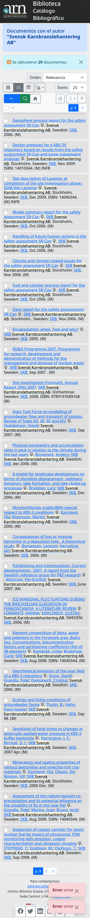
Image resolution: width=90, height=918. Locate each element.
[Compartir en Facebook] (20, 911)
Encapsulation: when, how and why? (45, 329)
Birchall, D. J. (15, 743)
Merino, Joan (42, 809)
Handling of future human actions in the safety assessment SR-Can (45, 239)
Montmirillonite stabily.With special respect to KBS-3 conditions (40, 510)
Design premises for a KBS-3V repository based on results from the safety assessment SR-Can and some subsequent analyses (43, 151)
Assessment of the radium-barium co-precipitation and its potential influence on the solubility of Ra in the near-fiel (43, 800)
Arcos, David (60, 675)
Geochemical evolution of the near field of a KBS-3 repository (44, 673)
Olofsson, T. (65, 848)
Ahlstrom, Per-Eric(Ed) (26, 579)
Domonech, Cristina (49, 680)
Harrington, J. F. (55, 738)
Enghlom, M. (41, 848)
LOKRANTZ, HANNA (21, 613)
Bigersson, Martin (28, 517)
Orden (35, 77)
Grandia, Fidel (16, 680)
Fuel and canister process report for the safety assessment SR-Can (44, 288)
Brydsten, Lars (42, 488)
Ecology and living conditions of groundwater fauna (37, 702)
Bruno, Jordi (67, 809)
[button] (35, 98)
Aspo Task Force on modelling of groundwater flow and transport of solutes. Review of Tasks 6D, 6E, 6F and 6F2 (43, 416)
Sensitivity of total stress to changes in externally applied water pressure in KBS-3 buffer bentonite (43, 733)
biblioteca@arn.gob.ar (45, 886)
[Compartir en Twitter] (30, 911)
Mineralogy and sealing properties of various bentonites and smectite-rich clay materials (42, 767)
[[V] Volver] (12, 98)
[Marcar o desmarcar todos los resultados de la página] (7, 108)
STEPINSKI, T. (16, 848)
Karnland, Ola (40, 771)
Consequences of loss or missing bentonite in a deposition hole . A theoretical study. (44, 541)
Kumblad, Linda (47, 651)
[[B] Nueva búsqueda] (25, 98)
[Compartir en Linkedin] (40, 911)
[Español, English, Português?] (40, 87)
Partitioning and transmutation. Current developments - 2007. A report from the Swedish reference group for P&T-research (45, 570)
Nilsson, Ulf (14, 776)
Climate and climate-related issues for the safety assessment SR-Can (43, 263)
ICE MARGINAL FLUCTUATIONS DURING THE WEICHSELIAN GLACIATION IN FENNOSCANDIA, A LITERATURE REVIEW (44, 604)
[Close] (81, 62)
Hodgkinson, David (21, 425)
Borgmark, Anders (52, 454)
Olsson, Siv (65, 771)
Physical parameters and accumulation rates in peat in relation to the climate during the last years (45, 450)
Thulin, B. (54, 704)
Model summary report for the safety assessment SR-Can (42, 214)
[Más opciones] (72, 98)
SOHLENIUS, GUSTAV (60, 613)
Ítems (63, 87)
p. (73, 108)
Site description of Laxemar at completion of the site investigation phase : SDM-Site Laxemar (43, 183)
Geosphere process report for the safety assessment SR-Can (45, 123)
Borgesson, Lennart (40, 546)
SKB (72, 130)
